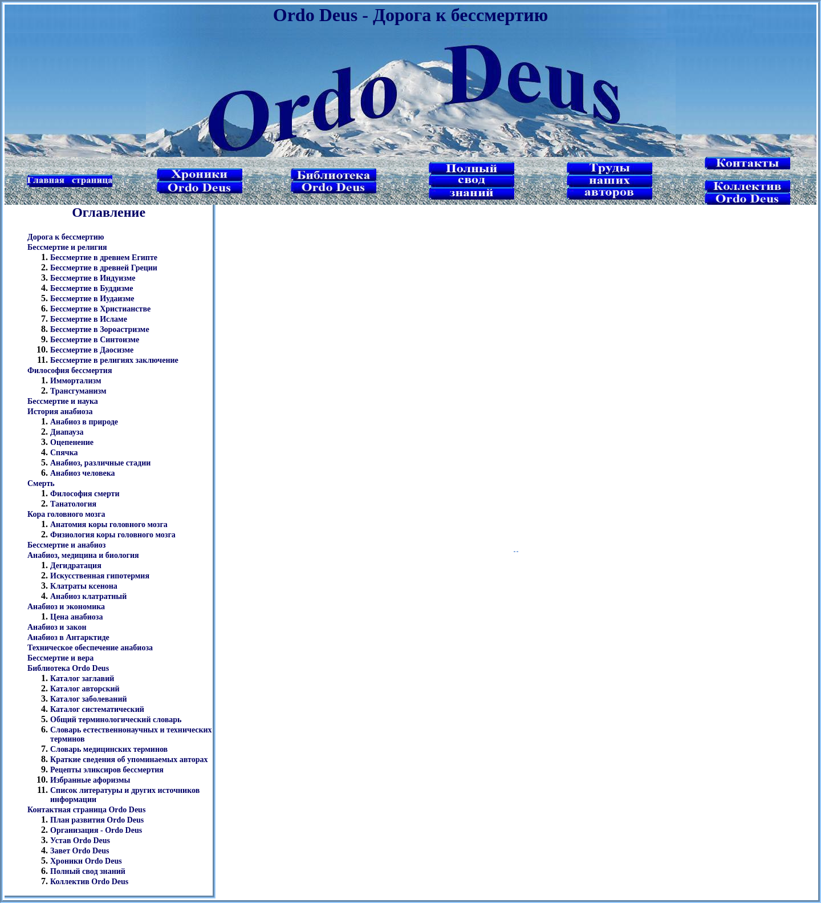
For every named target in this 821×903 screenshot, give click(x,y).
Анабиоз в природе (84, 422)
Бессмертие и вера (60, 658)
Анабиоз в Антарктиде (68, 637)
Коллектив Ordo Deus (89, 881)
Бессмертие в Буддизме (91, 288)
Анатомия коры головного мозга (109, 524)
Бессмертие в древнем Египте (103, 257)
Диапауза (67, 432)
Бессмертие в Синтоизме (94, 339)
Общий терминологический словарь (115, 719)
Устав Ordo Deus (80, 840)
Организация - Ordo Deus (96, 830)
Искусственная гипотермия (99, 576)
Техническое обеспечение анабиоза (90, 647)
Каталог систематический (97, 709)
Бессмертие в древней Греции (103, 268)
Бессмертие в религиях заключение (114, 360)
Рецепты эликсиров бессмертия (107, 770)
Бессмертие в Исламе (88, 319)
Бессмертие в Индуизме (92, 278)
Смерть (41, 483)
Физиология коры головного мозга (113, 535)
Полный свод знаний (87, 871)
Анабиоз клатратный (88, 596)
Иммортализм (75, 380)
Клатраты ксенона (83, 586)
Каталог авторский (85, 689)
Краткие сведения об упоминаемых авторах (129, 759)
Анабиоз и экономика (66, 606)
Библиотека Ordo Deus (68, 668)
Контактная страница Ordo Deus (86, 809)
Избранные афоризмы (90, 780)
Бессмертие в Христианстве (100, 309)
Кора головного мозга (66, 514)
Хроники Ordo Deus (86, 861)
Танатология (73, 504)
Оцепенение (72, 442)
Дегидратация (75, 565)
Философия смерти (85, 493)
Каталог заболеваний (88, 699)
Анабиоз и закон (57, 627)
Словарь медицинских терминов (109, 749)
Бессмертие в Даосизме (91, 350)
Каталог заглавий (82, 678)
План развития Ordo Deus (97, 820)
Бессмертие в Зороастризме (99, 329)
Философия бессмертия (69, 370)
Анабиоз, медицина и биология (83, 555)
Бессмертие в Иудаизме (92, 298)
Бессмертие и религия (67, 247)
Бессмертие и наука (62, 401)
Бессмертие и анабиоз (66, 545)
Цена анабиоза (76, 617)
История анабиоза (59, 411)
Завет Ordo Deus (79, 851)
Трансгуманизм (78, 391)
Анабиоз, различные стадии (100, 463)
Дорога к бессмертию (65, 237)
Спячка (64, 452)
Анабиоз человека (82, 473)
